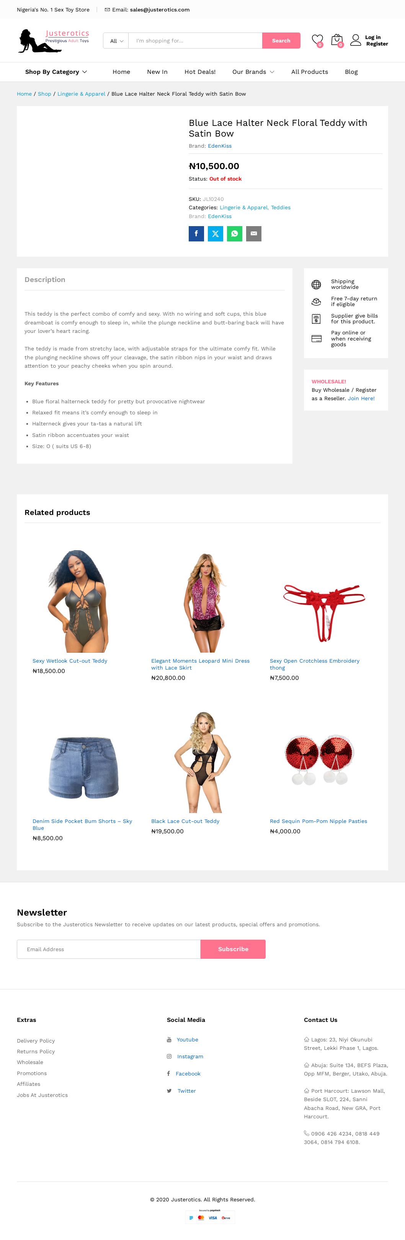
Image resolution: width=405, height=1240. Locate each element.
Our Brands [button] (249, 72)
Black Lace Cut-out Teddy (185, 821)
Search (281, 40)
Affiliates (28, 1084)
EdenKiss (220, 146)
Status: (198, 179)
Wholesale (30, 1062)
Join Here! (361, 398)
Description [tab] (44, 279)
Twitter (187, 1091)
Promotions (32, 1073)
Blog (351, 72)
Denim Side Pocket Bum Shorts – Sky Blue (82, 824)
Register (377, 44)
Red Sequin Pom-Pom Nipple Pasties (318, 821)
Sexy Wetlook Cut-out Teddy (70, 661)
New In (157, 72)
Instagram (190, 1056)
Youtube (187, 1039)
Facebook (188, 1074)
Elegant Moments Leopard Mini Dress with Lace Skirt (200, 664)
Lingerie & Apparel (244, 207)
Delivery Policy (36, 1041)
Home (121, 72)
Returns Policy (36, 1051)
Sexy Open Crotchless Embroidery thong (314, 664)
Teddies (281, 207)
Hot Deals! (200, 72)
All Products (309, 72)
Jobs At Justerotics (42, 1095)
